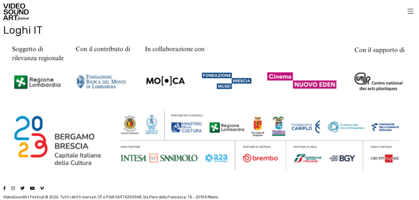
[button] (410, 12)
